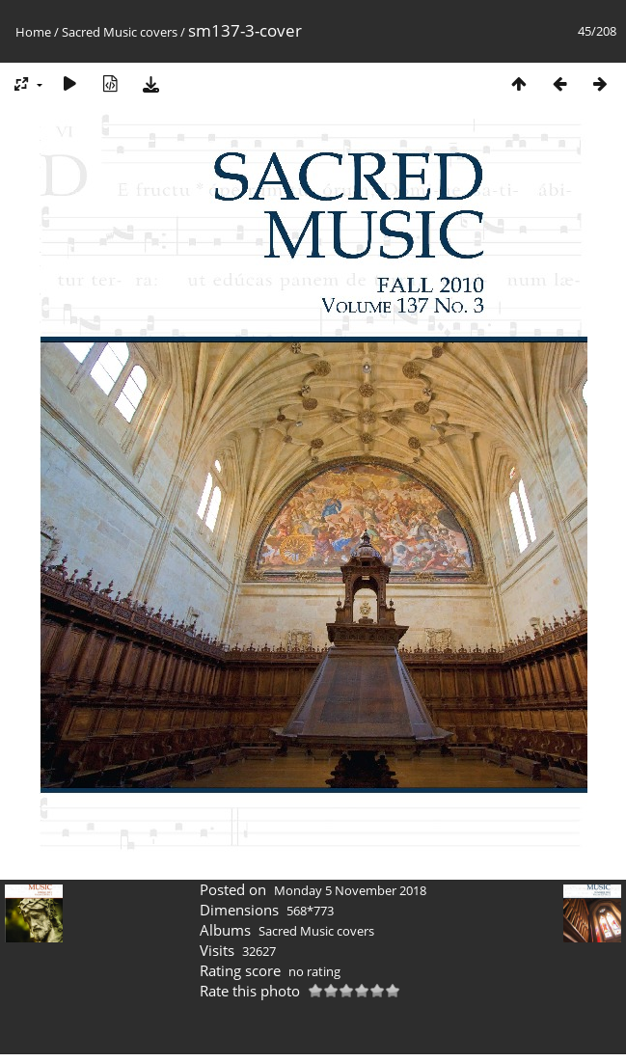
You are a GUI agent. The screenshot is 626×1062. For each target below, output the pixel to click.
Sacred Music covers (119, 32)
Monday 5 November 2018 (350, 890)
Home (33, 32)
